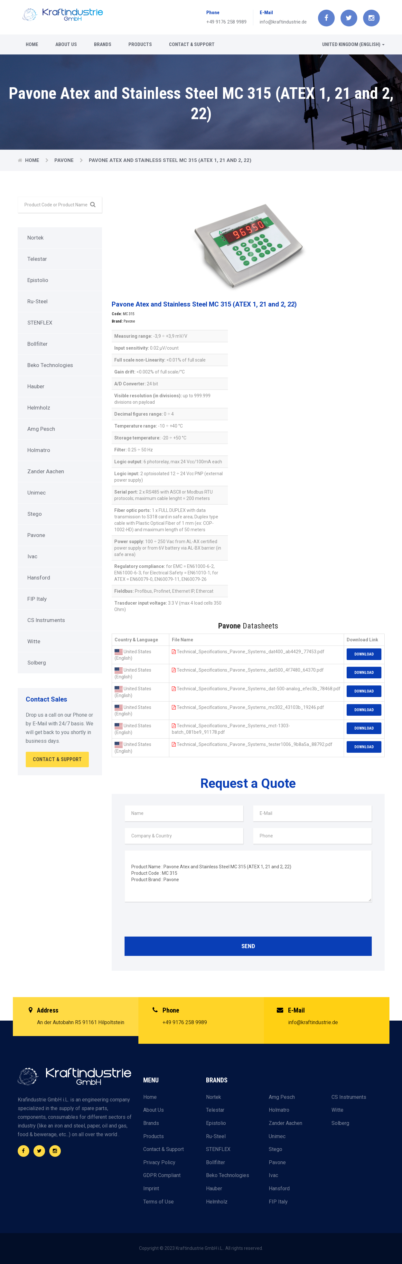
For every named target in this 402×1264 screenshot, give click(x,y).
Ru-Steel (37, 301)
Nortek (35, 237)
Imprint (151, 1188)
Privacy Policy (159, 1162)
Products (140, 44)
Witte (33, 641)
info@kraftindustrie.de (283, 22)
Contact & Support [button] (57, 759)
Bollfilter (37, 344)
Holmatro (38, 450)
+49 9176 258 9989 (226, 22)
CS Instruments (46, 620)
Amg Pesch (41, 429)
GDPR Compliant (162, 1175)
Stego (34, 514)
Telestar (37, 259)
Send (248, 946)
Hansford (38, 577)
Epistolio (37, 280)
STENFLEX (39, 322)
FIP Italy (37, 599)
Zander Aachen (45, 471)
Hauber (35, 386)
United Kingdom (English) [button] (353, 44)
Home (32, 44)
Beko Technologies (50, 365)
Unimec (36, 492)
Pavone (64, 160)
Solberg (36, 662)
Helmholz (38, 407)
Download (364, 654)
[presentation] (173, 920)
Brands (102, 44)
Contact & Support (192, 44)
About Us (66, 44)
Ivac (32, 556)
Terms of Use (158, 1202)
